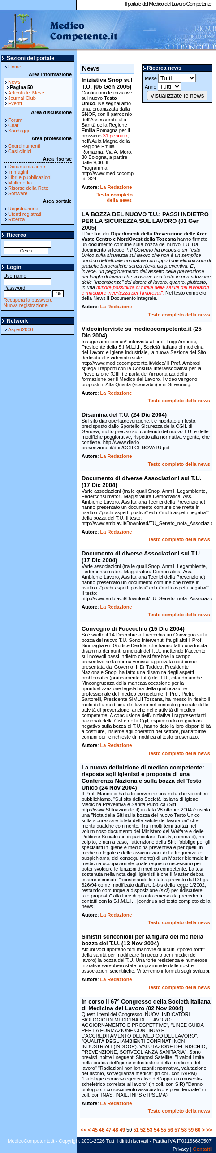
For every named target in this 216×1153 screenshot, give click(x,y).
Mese (170, 78)
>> (209, 1129)
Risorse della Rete (28, 188)
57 (177, 1129)
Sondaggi (18, 130)
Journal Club (22, 98)
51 (135, 1129)
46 (101, 1129)
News (14, 82)
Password (27, 290)
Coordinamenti (24, 146)
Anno (163, 86)
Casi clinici (19, 151)
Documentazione (26, 166)
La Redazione (116, 187)
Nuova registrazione (26, 305)
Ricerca (16, 219)
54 (156, 1129)
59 (191, 1129)
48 (115, 1129)
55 (163, 1129)
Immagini (18, 172)
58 (184, 1129)
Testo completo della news (115, 197)
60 (197, 1129)
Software (17, 193)
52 (143, 1129)
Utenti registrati (24, 214)
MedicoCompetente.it (59, 30)
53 (149, 1129)
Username (27, 278)
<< (83, 1129)
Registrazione (23, 208)
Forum (15, 120)
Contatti (202, 1149)
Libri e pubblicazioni (30, 177)
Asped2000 (20, 329)
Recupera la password (28, 300)
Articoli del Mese (26, 92)
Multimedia (20, 182)
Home (14, 66)
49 (122, 1129)
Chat (13, 125)
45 (95, 1129)
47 (108, 1129)
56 (170, 1129)
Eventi (15, 103)
